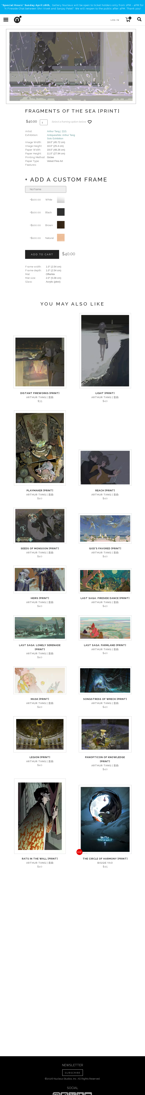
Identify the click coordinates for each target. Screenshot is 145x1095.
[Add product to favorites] (89, 122)
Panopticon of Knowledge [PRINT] (105, 759)
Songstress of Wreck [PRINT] (105, 699)
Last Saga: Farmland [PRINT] (105, 645)
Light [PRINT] (105, 393)
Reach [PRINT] (105, 490)
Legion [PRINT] (40, 757)
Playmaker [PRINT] (40, 490)
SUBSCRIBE (72, 1072)
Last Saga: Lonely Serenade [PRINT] (40, 647)
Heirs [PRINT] (40, 598)
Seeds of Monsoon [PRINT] (40, 548)
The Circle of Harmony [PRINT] (105, 858)
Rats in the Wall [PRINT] (40, 858)
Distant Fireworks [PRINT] (39, 393)
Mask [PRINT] (40, 699)
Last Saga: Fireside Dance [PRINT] (105, 598)
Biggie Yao (105, 862)
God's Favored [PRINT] (105, 548)
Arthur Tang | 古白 (57, 131)
